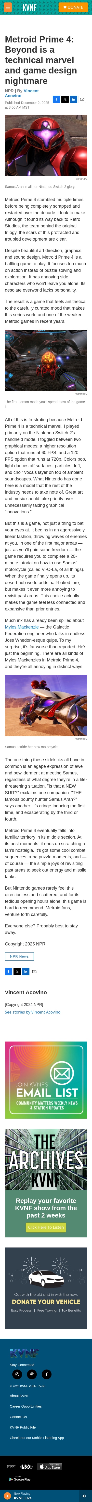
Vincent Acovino (26, 992)
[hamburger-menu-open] (8, 7)
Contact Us (18, 1417)
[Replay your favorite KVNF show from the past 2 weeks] (46, 1159)
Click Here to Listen (46, 1227)
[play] (7, 1495)
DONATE (75, 7)
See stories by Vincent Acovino (33, 1012)
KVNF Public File (23, 1427)
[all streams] (85, 1496)
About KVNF (19, 1396)
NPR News (19, 956)
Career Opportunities (26, 1406)
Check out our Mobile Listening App (37, 1438)
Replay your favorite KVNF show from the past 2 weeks (46, 1208)
